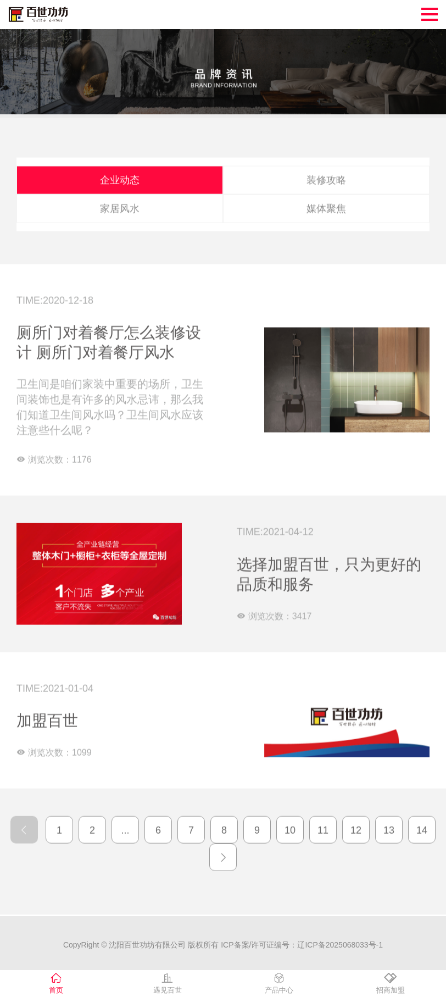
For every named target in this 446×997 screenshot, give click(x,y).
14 (421, 826)
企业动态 (120, 175)
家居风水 (120, 204)
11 (322, 826)
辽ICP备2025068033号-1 (340, 945)
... (125, 826)
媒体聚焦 (326, 204)
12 (355, 826)
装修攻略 (326, 175)
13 (388, 826)
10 (290, 826)
